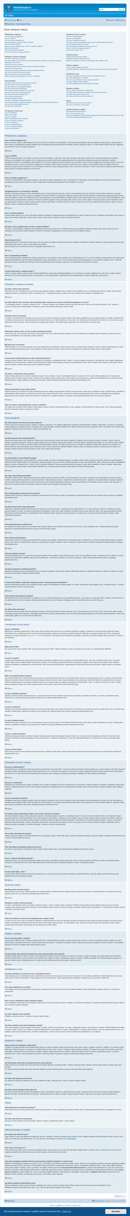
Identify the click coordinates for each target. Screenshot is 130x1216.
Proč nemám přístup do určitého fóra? (16, 94)
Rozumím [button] (116, 1211)
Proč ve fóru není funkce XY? (75, 113)
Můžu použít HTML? (11, 115)
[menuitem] (19, 20)
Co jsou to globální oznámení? (14, 120)
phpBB (107, 349)
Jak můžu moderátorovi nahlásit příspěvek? (18, 100)
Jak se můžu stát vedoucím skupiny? (77, 44)
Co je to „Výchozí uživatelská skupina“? (78, 48)
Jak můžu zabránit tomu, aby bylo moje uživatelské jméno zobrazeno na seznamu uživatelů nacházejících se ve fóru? (33, 61)
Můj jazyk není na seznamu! (13, 68)
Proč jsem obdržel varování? (13, 98)
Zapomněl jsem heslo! (11, 48)
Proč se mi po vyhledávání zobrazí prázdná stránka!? (82, 80)
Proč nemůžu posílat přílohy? (14, 96)
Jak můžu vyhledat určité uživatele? (77, 81)
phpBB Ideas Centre (107, 1150)
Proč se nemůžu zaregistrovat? (14, 40)
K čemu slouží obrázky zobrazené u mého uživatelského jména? (24, 70)
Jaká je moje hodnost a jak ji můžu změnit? (18, 74)
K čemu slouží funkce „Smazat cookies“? (17, 52)
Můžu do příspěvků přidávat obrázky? (16, 118)
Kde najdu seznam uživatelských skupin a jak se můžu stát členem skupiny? (89, 42)
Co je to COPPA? (10, 38)
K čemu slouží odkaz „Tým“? (75, 50)
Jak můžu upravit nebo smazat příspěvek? (18, 84)
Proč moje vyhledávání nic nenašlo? (77, 78)
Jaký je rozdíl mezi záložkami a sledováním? (80, 90)
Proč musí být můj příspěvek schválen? (17, 104)
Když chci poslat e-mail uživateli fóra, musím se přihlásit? (22, 76)
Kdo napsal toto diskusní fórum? (76, 111)
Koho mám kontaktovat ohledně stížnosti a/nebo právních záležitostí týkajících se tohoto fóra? (95, 115)
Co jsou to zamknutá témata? (14, 126)
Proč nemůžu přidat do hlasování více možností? (20, 90)
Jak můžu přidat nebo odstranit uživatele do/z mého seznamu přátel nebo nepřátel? (92, 69)
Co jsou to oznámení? (11, 122)
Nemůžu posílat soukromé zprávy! (76, 56)
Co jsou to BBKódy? (11, 113)
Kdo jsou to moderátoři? (73, 38)
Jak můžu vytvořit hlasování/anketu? (16, 88)
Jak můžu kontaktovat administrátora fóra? (79, 117)
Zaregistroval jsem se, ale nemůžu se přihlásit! (19, 42)
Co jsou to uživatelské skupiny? (76, 40)
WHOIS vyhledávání (24, 1165)
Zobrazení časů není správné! (14, 64)
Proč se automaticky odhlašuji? (14, 50)
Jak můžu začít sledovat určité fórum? (78, 94)
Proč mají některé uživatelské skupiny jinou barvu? (81, 46)
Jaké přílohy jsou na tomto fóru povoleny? (79, 103)
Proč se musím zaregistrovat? (14, 36)
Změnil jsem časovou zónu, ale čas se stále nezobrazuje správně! (25, 66)
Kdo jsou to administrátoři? (74, 36)
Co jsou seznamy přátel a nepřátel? (77, 67)
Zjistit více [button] (66, 1211)
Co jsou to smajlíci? (11, 116)
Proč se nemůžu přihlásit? (13, 44)
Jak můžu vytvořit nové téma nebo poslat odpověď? (20, 83)
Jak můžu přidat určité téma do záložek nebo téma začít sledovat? (86, 92)
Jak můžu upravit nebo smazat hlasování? (18, 92)
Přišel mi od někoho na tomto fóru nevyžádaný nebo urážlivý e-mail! (87, 60)
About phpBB (66, 1139)
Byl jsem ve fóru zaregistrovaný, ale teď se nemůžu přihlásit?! (24, 46)
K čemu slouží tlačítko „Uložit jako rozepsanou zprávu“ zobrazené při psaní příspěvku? (31, 102)
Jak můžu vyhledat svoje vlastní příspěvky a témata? (82, 83)
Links (10, 15)
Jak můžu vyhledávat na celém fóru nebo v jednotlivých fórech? (85, 76)
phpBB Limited (77, 1136)
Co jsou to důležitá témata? (13, 124)
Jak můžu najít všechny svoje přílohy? (78, 105)
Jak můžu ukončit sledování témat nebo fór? (79, 96)
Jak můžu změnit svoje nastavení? (15, 58)
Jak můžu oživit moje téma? (13, 106)
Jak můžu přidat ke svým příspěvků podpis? (18, 87)
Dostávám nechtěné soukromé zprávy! (78, 58)
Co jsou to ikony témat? (12, 128)
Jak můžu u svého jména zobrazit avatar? (17, 72)
